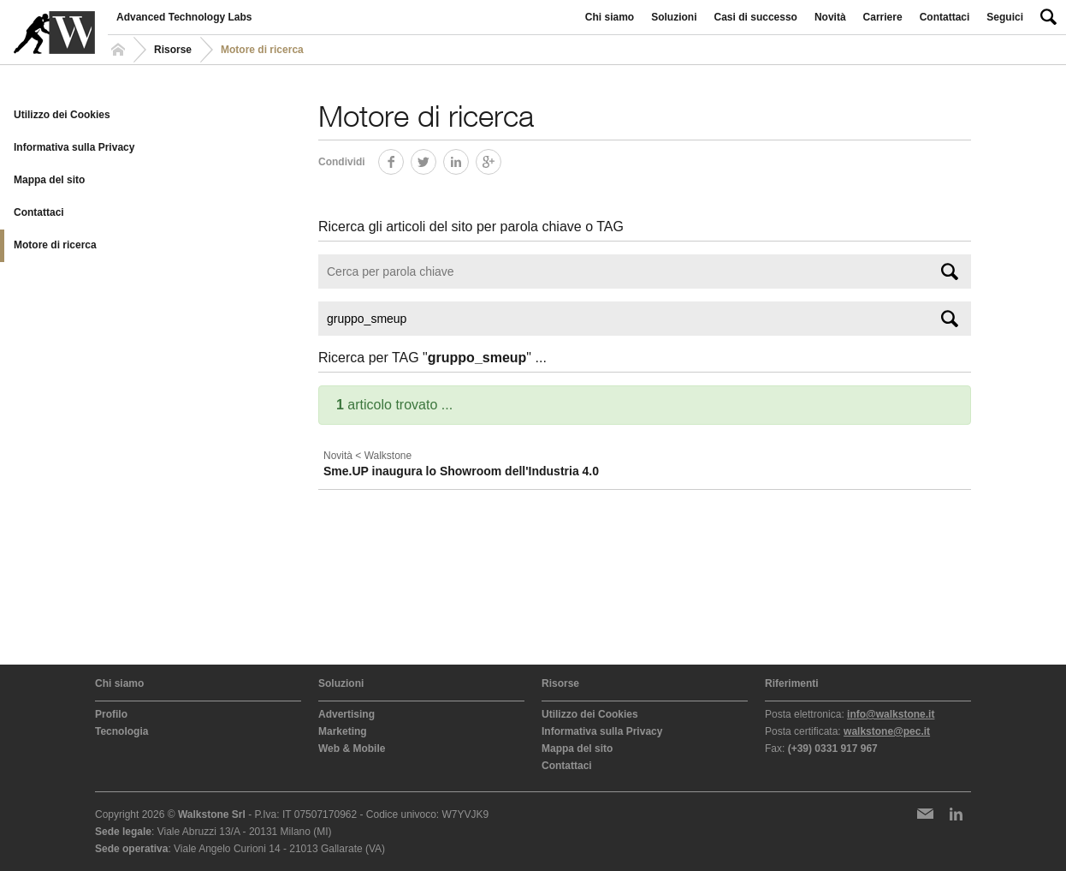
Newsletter (924, 813)
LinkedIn (468, 159)
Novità (830, 17)
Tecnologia (121, 731)
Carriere (883, 17)
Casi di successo (755, 17)
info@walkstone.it (890, 714)
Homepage (120, 49)
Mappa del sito (49, 180)
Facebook (403, 159)
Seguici (1004, 17)
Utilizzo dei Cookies (62, 115)
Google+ (500, 159)
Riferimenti (792, 683)
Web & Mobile (351, 749)
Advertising (346, 714)
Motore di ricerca (55, 245)
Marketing (342, 731)
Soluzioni (673, 17)
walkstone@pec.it (887, 731)
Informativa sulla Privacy (74, 147)
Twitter (435, 159)
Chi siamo (609, 17)
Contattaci (945, 17)
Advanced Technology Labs (184, 17)
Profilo (111, 714)
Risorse (173, 50)
